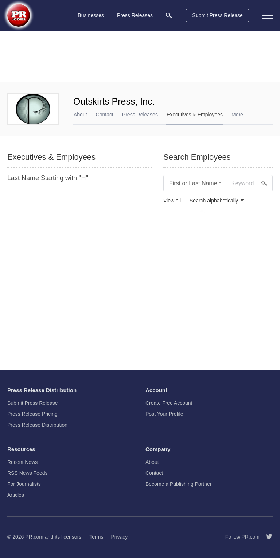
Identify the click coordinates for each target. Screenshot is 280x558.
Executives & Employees (195, 114)
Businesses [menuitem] (91, 15)
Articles (15, 495)
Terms (96, 536)
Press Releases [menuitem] (135, 15)
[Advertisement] (140, 56)
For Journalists (24, 484)
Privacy (119, 536)
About (80, 114)
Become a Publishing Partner (178, 484)
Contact (104, 114)
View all (172, 201)
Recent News (22, 462)
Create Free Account (168, 403)
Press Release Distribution (37, 425)
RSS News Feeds (27, 473)
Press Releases (140, 114)
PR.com (34, 537)
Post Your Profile (164, 414)
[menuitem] (169, 15)
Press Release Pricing (32, 414)
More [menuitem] (237, 114)
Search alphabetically (214, 201)
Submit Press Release (217, 15)
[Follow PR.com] (266, 537)
